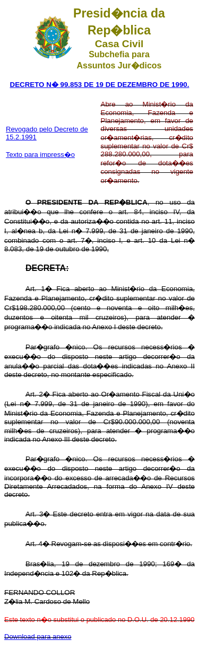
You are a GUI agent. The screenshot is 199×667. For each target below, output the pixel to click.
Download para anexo (37, 636)
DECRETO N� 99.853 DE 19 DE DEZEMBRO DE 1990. (99, 85)
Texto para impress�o (40, 155)
